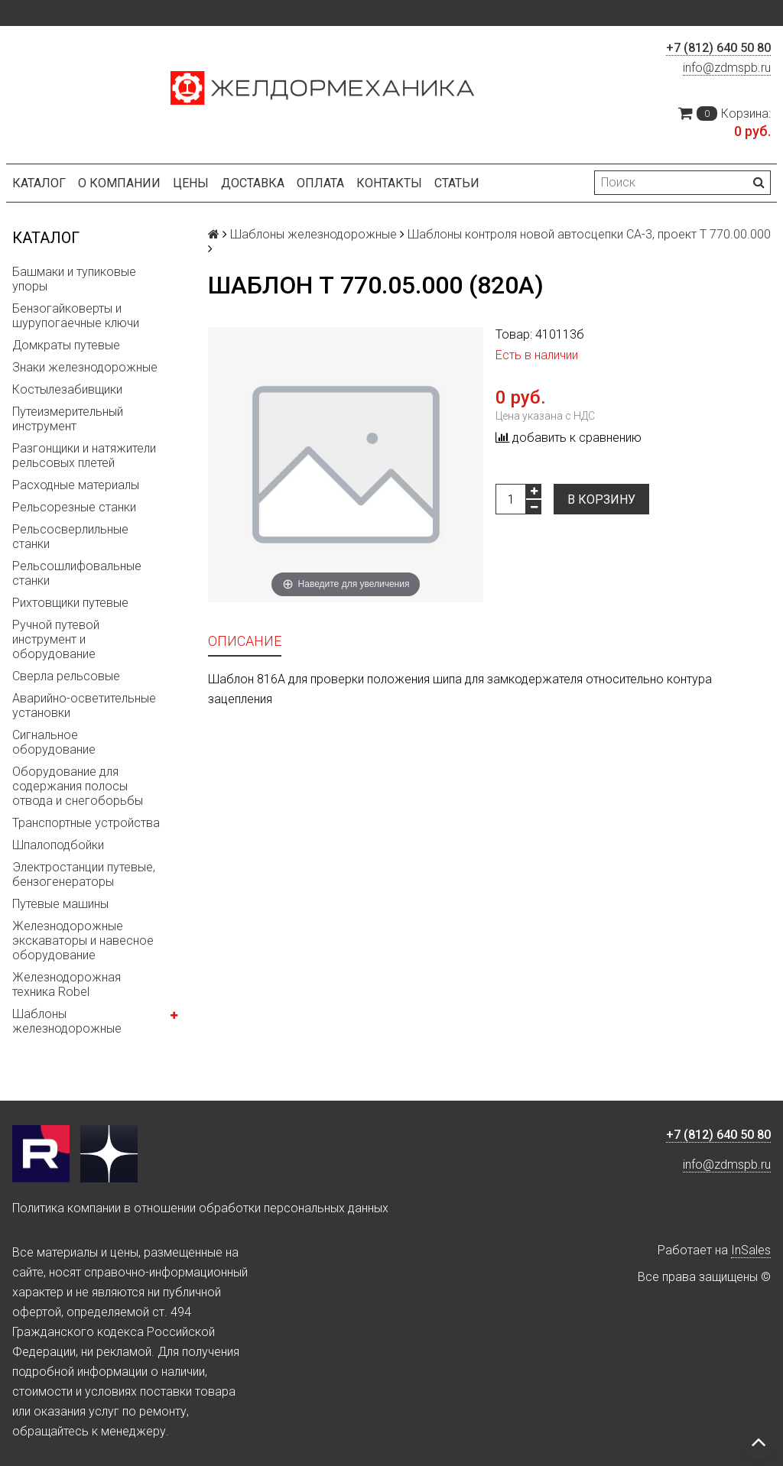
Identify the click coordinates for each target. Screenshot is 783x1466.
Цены (191, 183)
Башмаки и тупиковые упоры (74, 279)
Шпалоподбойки (58, 845)
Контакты (389, 183)
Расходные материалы (75, 485)
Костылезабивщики (67, 389)
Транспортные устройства (86, 823)
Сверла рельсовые (66, 676)
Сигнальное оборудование (54, 742)
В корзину (601, 499)
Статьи (456, 183)
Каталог (39, 183)
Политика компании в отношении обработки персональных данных (200, 1208)
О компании (119, 183)
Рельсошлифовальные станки (76, 573)
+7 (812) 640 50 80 (718, 48)
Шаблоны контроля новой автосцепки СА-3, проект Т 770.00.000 (589, 234)
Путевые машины (60, 904)
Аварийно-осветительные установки (84, 705)
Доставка (252, 183)
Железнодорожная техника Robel (66, 984)
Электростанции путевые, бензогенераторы (83, 874)
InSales (751, 1250)
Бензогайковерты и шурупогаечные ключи (75, 315)
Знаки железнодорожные (85, 367)
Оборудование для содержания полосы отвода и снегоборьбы (77, 786)
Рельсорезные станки (74, 507)
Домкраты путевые (66, 345)
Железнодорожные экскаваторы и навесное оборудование (83, 940)
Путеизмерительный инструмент (67, 418)
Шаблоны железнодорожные (67, 1021)
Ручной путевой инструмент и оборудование (55, 639)
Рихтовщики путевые (70, 602)
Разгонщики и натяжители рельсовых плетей (84, 455)
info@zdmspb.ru (727, 67)
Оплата (320, 183)
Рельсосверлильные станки (70, 536)
